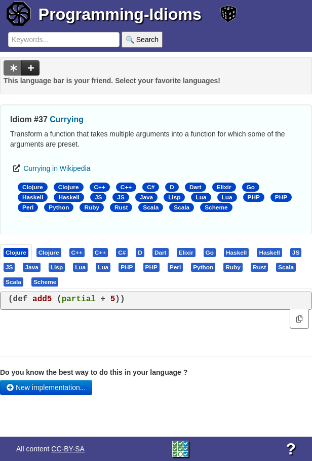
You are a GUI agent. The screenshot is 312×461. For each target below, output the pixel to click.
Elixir (224, 187)
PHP (254, 197)
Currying (67, 119)
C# (150, 187)
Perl (27, 207)
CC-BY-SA (68, 449)
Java (146, 197)
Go (251, 187)
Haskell (32, 197)
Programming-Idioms (120, 14)
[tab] (16, 252)
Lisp (174, 197)
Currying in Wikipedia (56, 168)
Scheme (216, 207)
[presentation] (16, 252)
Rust (121, 207)
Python (59, 207)
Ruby (91, 207)
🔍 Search (142, 40)
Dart (195, 187)
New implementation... (46, 387)
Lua (201, 197)
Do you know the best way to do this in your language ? (93, 372)
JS (98, 197)
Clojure (32, 187)
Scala (151, 207)
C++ (99, 187)
